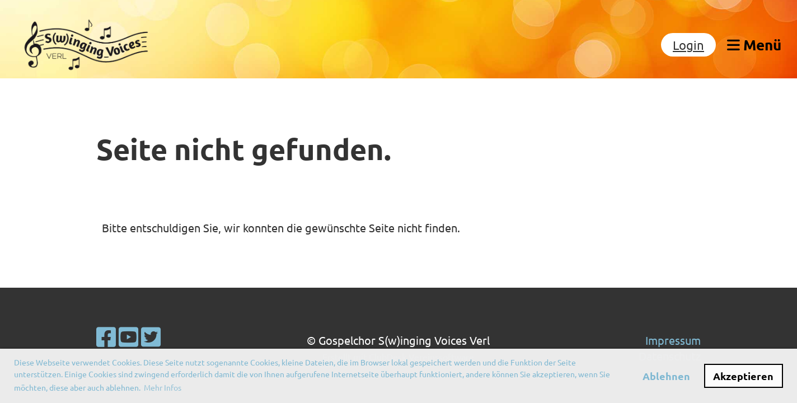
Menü (754, 44)
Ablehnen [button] (666, 375)
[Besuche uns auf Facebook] (106, 337)
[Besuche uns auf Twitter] (151, 337)
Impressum (673, 340)
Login (688, 45)
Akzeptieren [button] (743, 375)
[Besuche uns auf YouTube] (128, 337)
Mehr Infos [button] (162, 387)
